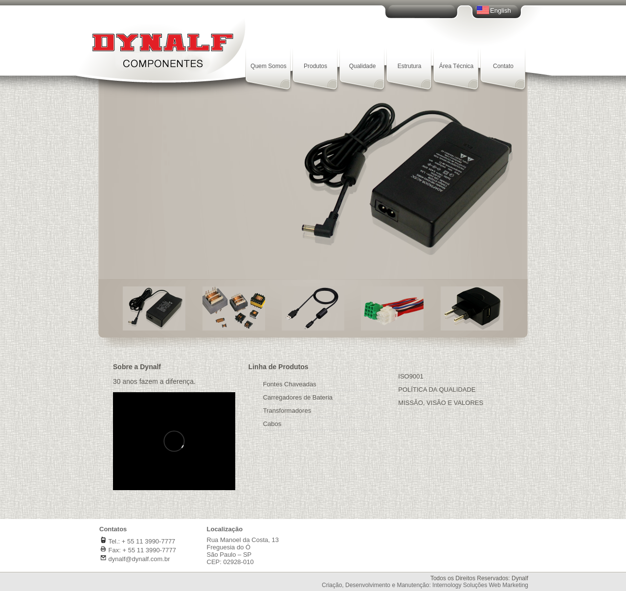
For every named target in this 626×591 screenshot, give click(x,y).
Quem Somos (268, 66)
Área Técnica (456, 66)
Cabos (272, 423)
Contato (503, 66)
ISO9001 (410, 376)
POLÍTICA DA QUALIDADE (436, 389)
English (500, 10)
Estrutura (410, 66)
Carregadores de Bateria (298, 397)
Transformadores (287, 410)
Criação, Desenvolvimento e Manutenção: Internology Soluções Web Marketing (425, 585)
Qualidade (362, 66)
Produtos (315, 66)
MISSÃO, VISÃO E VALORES (440, 402)
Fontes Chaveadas (289, 384)
